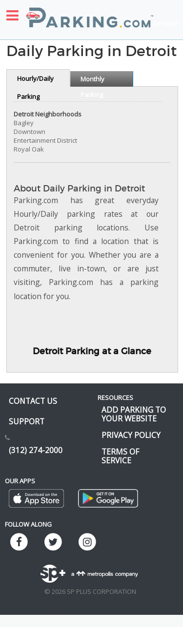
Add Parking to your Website (134, 414)
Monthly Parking (92, 81)
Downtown (29, 131)
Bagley (24, 122)
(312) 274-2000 (35, 450)
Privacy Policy (131, 435)
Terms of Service (120, 456)
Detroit (165, 23)
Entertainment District (45, 140)
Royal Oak (29, 149)
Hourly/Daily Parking (35, 80)
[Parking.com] (89, 12)
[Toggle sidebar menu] (12, 15)
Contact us (33, 401)
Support (26, 421)
